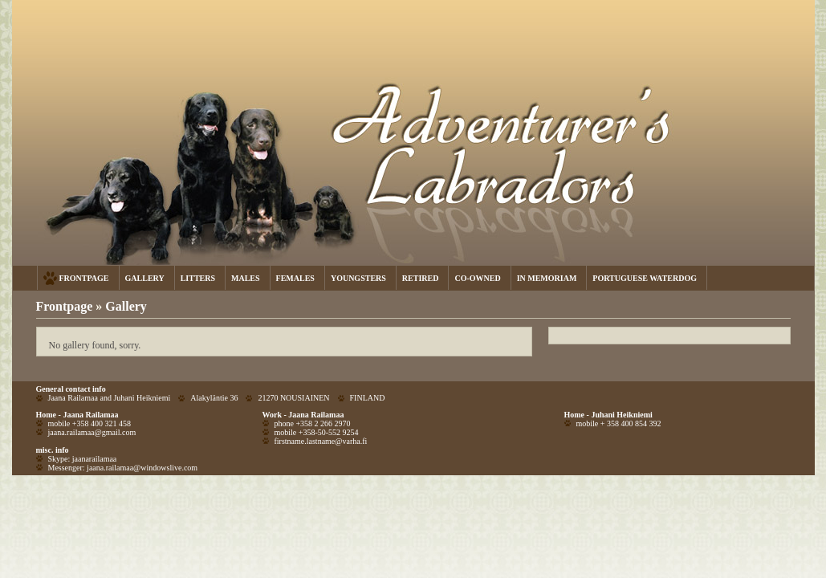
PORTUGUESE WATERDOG (644, 278)
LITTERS (198, 278)
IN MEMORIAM (547, 278)
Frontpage (64, 306)
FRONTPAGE (84, 278)
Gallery (126, 306)
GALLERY (145, 278)
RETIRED (420, 278)
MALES (245, 278)
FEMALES (295, 278)
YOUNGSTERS (358, 278)
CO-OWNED (477, 278)
